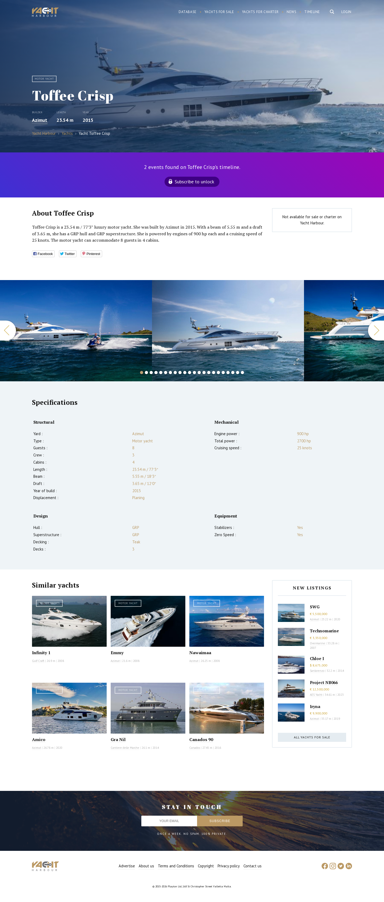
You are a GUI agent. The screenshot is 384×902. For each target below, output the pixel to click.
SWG (314, 606)
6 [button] (165, 372)
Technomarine (324, 630)
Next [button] (376, 331)
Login (346, 12)
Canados (194, 748)
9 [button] (180, 372)
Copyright (206, 865)
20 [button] (232, 372)
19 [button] (228, 372)
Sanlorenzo (317, 671)
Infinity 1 (41, 653)
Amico (38, 739)
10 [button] (184, 372)
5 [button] (160, 372)
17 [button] (218, 372)
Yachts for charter (260, 12)
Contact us (252, 865)
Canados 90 (201, 739)
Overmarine (318, 643)
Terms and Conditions (176, 865)
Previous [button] (8, 331)
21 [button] (237, 372)
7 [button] (170, 372)
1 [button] (141, 372)
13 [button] (199, 372)
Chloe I (317, 658)
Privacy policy (229, 865)
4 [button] (156, 372)
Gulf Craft (38, 661)
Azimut (39, 120)
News (291, 12)
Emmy (117, 653)
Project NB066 (324, 682)
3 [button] (151, 372)
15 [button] (208, 372)
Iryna (315, 706)
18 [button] (223, 372)
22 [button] (242, 372)
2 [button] (146, 372)
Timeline (312, 12)
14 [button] (204, 372)
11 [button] (189, 372)
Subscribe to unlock (194, 182)
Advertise (127, 865)
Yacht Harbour (45, 12)
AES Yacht (316, 695)
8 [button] (175, 372)
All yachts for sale (312, 737)
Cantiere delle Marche (125, 748)
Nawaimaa (200, 653)
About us (146, 865)
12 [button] (194, 372)
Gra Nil (118, 739)
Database (188, 12)
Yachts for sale (219, 12)
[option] (76, 330)
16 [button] (213, 372)
